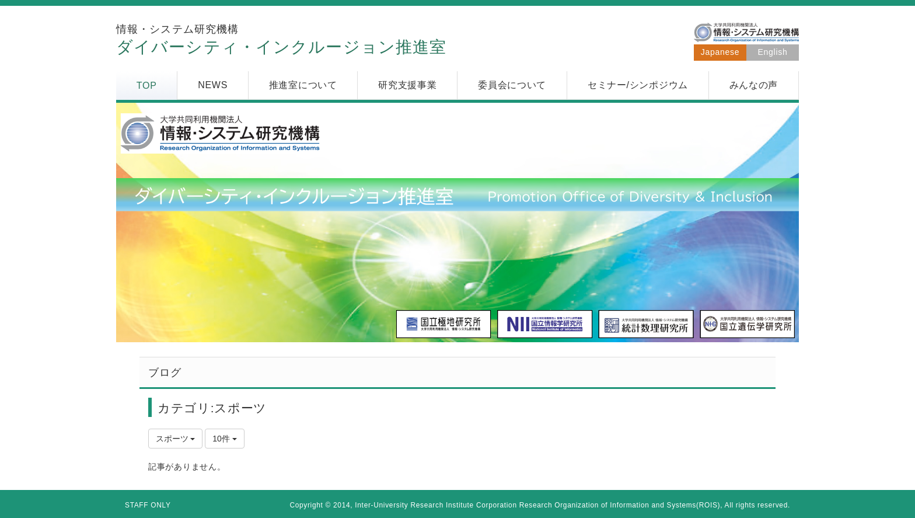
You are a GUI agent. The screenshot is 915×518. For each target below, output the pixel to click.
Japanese (720, 52)
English (773, 52)
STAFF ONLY (148, 505)
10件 (224, 438)
